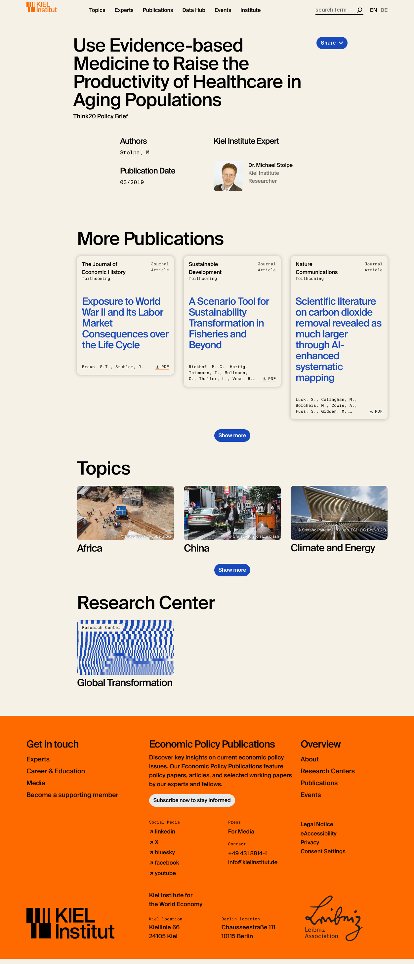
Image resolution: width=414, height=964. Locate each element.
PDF (162, 372)
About (312, 765)
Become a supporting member (82, 800)
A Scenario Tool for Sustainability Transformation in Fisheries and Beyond (229, 329)
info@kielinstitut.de (254, 868)
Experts (40, 765)
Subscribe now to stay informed (192, 806)
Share (328, 48)
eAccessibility (320, 839)
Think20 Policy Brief (100, 122)
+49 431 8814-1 (248, 859)
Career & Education (62, 777)
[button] (97, 16)
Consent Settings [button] (325, 857)
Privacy (310, 848)
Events (313, 800)
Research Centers (334, 777)
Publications (323, 789)
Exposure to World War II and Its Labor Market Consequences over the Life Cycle (125, 329)
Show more (232, 441)
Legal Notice (318, 830)
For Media (242, 837)
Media (38, 789)
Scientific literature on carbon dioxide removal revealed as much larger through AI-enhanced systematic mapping (338, 345)
